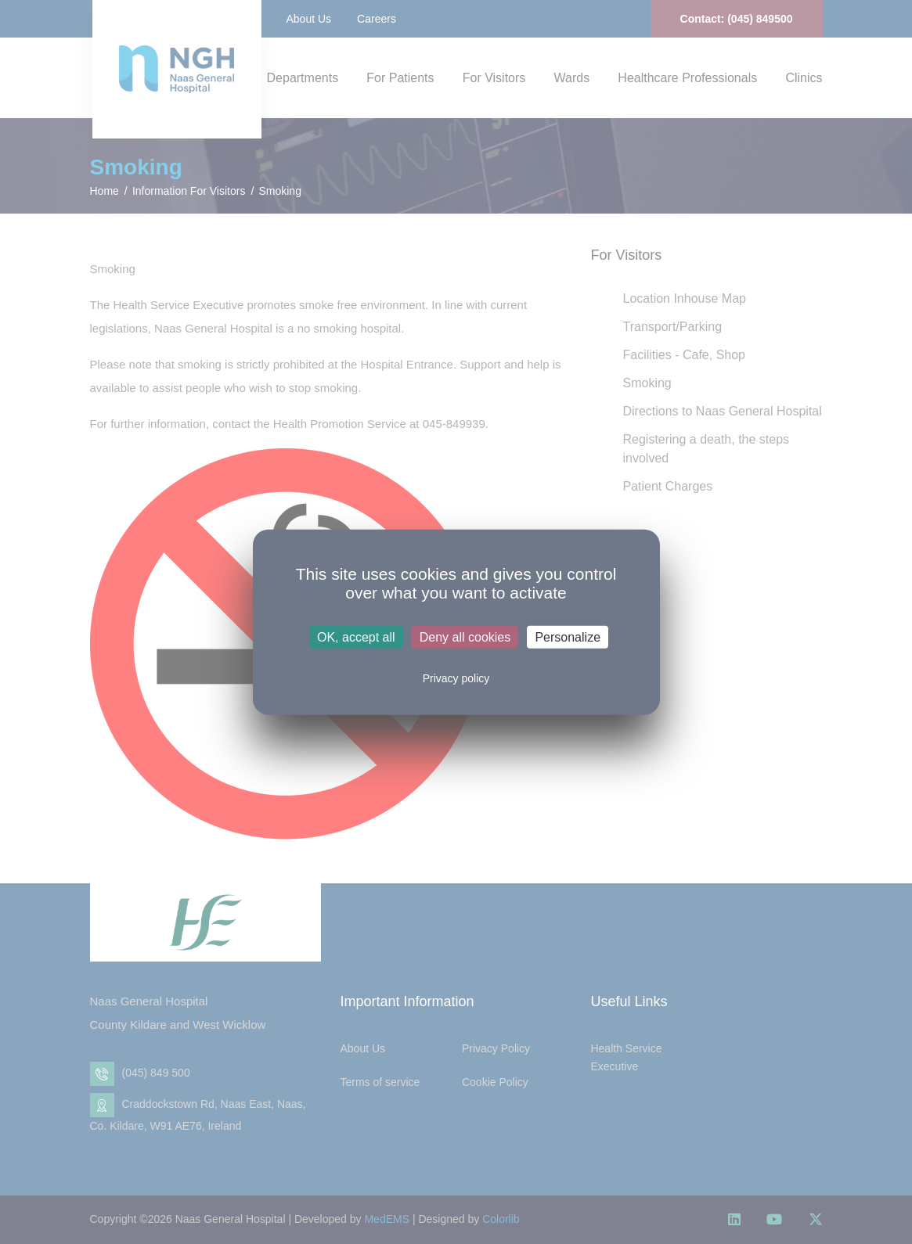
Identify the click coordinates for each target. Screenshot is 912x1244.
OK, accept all (356, 637)
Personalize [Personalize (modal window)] (567, 637)
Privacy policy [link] (456, 678)
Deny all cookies (465, 637)
